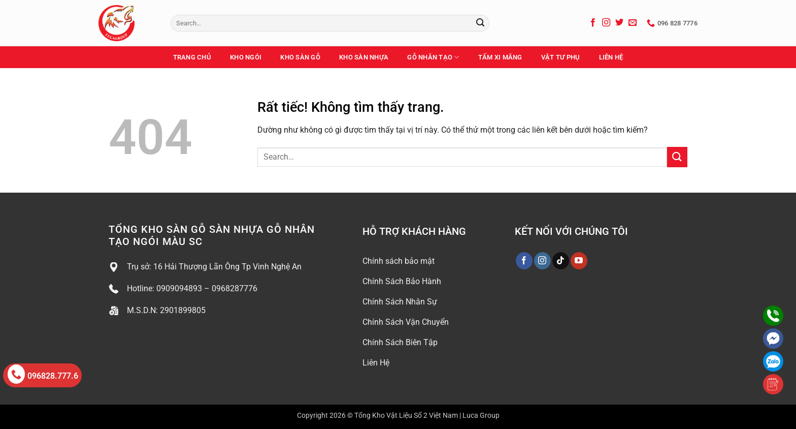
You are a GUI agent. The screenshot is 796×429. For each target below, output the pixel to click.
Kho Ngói (245, 57)
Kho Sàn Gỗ (300, 57)
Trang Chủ (192, 57)
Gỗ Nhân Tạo (433, 57)
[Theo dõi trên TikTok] (560, 260)
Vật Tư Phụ (560, 57)
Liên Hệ (611, 57)
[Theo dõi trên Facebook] (593, 22)
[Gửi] (480, 23)
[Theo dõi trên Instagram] (606, 22)
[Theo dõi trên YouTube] (579, 260)
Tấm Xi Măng (500, 57)
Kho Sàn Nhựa (363, 57)
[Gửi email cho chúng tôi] (632, 22)
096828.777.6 (43, 374)
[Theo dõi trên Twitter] (619, 22)
